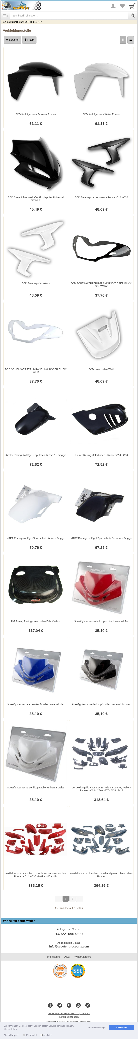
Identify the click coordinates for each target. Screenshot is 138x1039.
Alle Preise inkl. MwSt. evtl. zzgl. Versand (69, 1013)
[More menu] (113, 6)
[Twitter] (59, 1005)
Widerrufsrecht (82, 956)
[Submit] (132, 15)
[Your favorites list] (122, 6)
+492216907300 (69, 934)
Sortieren (12, 39)
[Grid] (123, 40)
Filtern (29, 39)
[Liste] (130, 40)
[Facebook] (50, 1005)
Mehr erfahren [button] (10, 1029)
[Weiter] (79, 899)
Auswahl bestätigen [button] (97, 1027)
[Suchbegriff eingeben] (69, 15)
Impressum (53, 956)
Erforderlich (31, 1035)
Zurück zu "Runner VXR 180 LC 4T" (23, 22)
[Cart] (132, 6)
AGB (67, 956)
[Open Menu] (5, 15)
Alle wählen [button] (121, 1027)
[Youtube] (78, 1005)
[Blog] (69, 1005)
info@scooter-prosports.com (69, 946)
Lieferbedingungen (69, 1017)
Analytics (47, 1035)
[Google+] (87, 1005)
